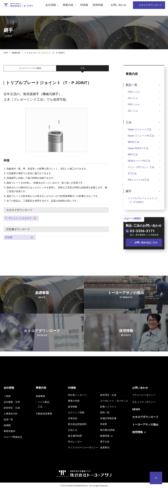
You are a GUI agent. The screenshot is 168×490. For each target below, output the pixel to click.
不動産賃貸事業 (44, 414)
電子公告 (104, 442)
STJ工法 (132, 173)
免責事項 (104, 448)
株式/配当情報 (107, 431)
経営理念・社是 (12, 408)
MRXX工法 (133, 142)
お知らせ (72, 431)
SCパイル (133, 111)
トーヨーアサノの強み (145, 425)
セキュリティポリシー (144, 403)
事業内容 (16, 53)
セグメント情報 (76, 413)
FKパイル (133, 98)
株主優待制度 (75, 436)
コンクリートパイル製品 (30, 68)
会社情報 (9, 388)
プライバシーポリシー (144, 396)
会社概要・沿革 (12, 403)
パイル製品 (43, 403)
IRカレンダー (75, 442)
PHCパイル (134, 92)
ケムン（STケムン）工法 (141, 167)
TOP (6, 53)
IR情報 (72, 388)
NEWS (136, 410)
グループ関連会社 (13, 438)
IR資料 (103, 425)
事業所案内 (9, 432)
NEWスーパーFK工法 (139, 161)
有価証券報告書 (108, 419)
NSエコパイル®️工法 (138, 179)
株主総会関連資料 (77, 425)
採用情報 (137, 433)
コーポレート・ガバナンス (114, 401)
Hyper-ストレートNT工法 (141, 135)
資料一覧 (104, 413)
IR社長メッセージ (77, 396)
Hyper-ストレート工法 (139, 129)
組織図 (7, 426)
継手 (128, 191)
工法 (82, 68)
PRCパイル (134, 104)
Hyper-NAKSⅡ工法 (138, 148)
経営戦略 (72, 407)
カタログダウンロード (145, 417)
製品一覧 (131, 84)
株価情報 (104, 436)
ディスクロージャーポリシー (83, 448)
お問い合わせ (140, 388)
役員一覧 (8, 420)
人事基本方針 (11, 414)
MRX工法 (133, 154)
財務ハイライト (108, 407)
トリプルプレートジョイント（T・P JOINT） (143, 200)
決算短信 (72, 419)
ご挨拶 (7, 397)
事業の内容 (74, 401)
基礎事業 (40, 397)
